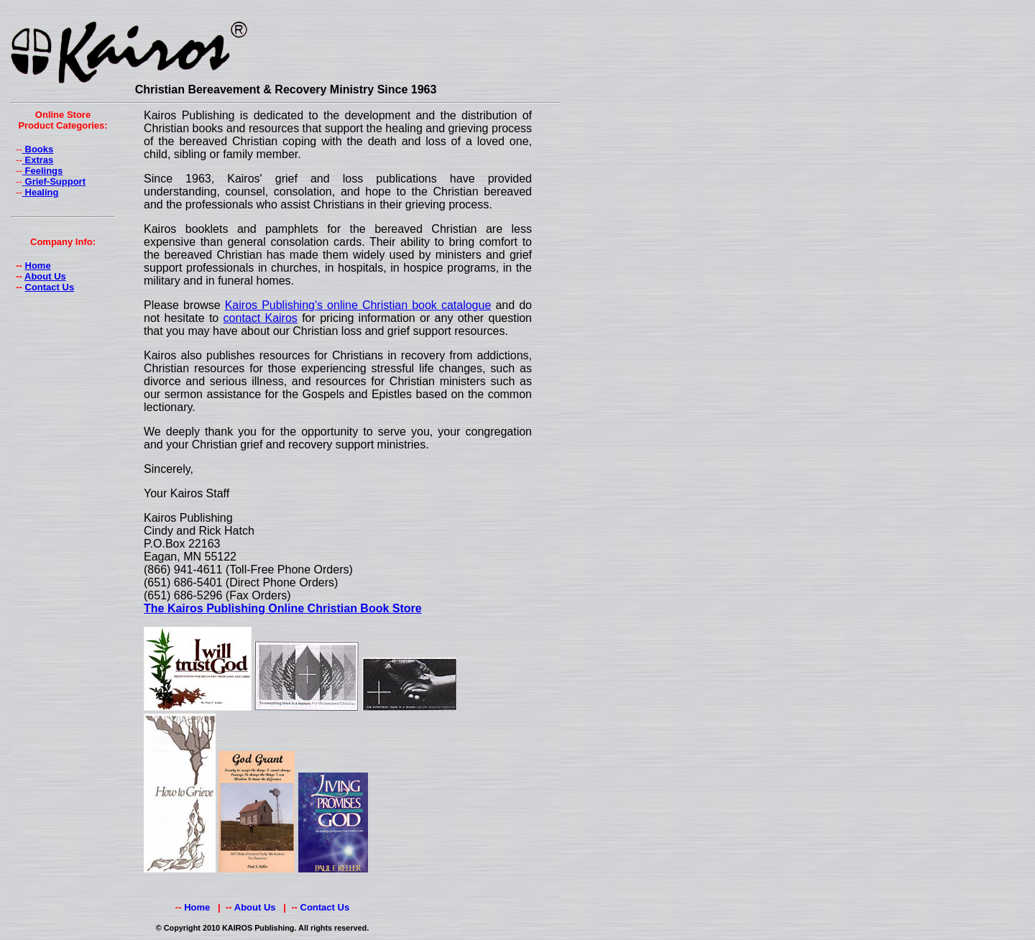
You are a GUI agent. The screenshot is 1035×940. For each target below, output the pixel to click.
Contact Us (50, 287)
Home (38, 265)
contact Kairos (261, 318)
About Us (45, 276)
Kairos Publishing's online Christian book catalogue (358, 305)
